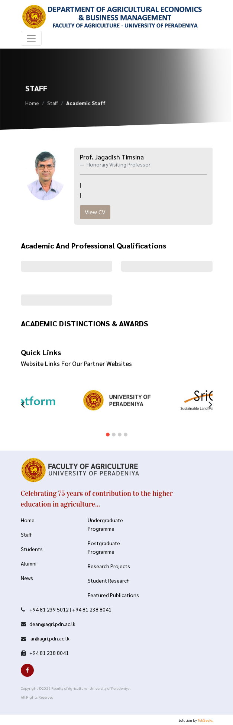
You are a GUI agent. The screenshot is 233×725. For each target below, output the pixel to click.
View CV (95, 212)
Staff (52, 103)
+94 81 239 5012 (49, 609)
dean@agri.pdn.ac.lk (52, 623)
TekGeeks (205, 720)
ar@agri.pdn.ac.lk (49, 638)
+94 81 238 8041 (91, 609)
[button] (108, 429)
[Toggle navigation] (31, 38)
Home (32, 103)
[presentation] (23, 398)
